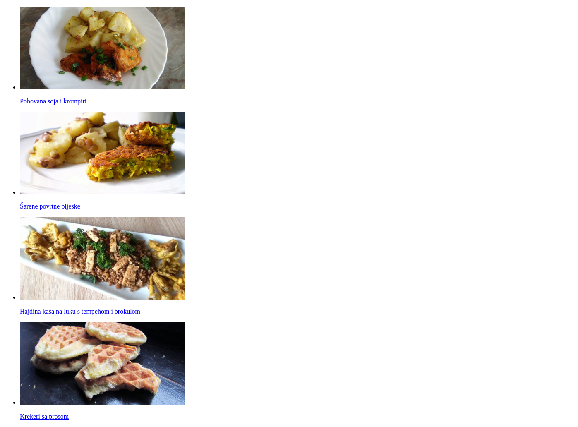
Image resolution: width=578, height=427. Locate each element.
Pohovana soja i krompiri (53, 101)
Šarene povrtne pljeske (50, 206)
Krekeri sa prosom (44, 416)
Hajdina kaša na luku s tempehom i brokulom (80, 311)
